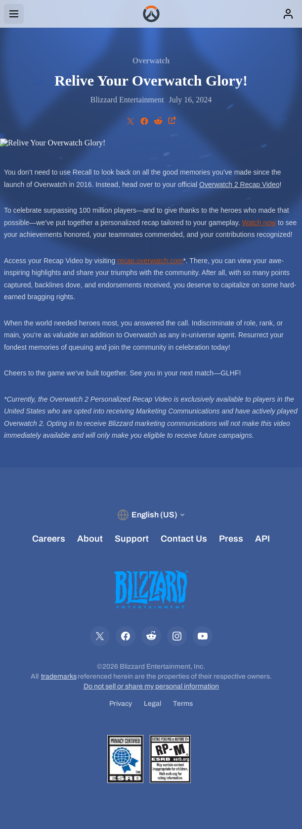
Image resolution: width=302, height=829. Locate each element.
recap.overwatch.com (150, 261)
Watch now (259, 223)
